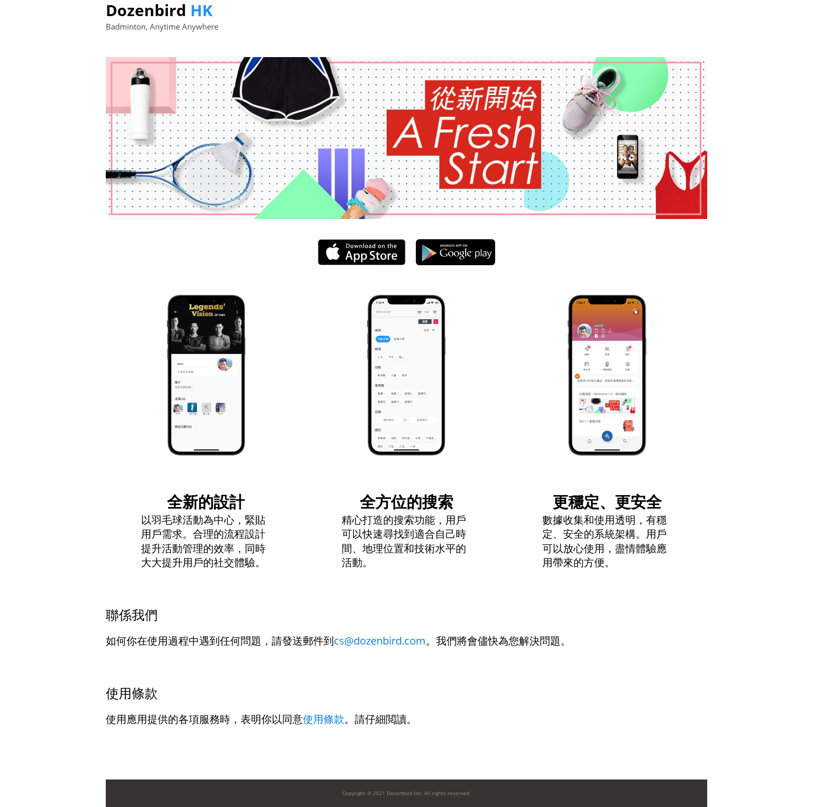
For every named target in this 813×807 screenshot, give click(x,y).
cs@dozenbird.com (380, 641)
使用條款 (323, 719)
